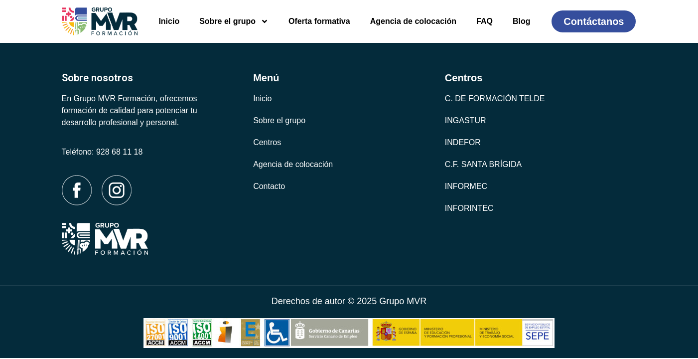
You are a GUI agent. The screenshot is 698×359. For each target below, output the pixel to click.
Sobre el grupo (234, 21)
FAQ (484, 21)
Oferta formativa (319, 21)
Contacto (269, 186)
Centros (267, 142)
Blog (522, 21)
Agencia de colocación (413, 21)
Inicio (168, 21)
